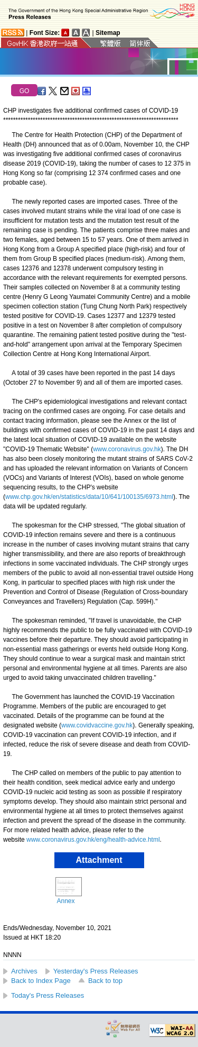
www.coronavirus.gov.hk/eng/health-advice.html (93, 839)
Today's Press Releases (47, 995)
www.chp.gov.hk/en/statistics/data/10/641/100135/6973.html (89, 496)
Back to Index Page (41, 981)
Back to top (105, 981)
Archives (24, 971)
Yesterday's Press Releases (95, 971)
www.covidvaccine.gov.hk (97, 725)
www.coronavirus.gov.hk (127, 449)
